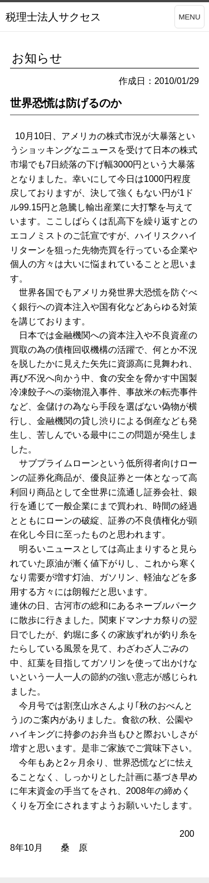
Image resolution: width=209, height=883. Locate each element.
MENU (189, 17)
